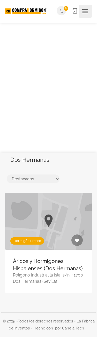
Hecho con (44, 328)
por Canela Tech (69, 328)
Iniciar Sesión (74, 11)
